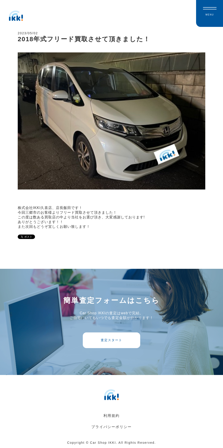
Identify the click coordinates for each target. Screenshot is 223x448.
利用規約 (111, 416)
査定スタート (111, 340)
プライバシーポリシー (111, 427)
